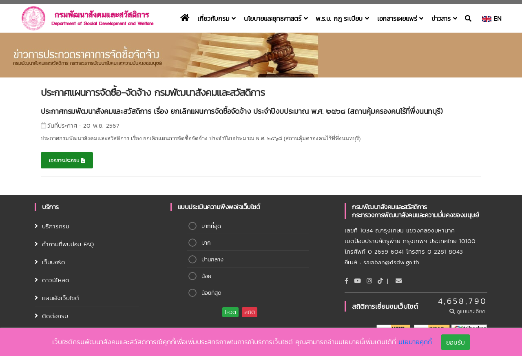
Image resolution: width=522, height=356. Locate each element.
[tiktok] (380, 280)
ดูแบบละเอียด (468, 311)
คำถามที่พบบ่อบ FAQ (68, 244)
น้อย (206, 276)
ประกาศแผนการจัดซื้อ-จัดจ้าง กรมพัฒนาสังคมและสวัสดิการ (153, 92)
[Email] (399, 280)
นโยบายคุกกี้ (415, 343)
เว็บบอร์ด (53, 262)
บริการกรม (55, 226)
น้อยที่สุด (211, 293)
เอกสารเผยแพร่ (400, 18)
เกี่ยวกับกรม (216, 18)
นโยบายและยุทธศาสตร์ (275, 18)
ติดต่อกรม (55, 316)
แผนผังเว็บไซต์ (60, 298)
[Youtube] (357, 280)
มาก (206, 243)
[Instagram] (369, 280)
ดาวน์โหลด (55, 280)
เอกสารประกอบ (67, 160)
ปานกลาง (212, 259)
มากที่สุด (211, 226)
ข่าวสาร (444, 18)
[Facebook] (346, 280)
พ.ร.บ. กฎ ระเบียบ (342, 18)
